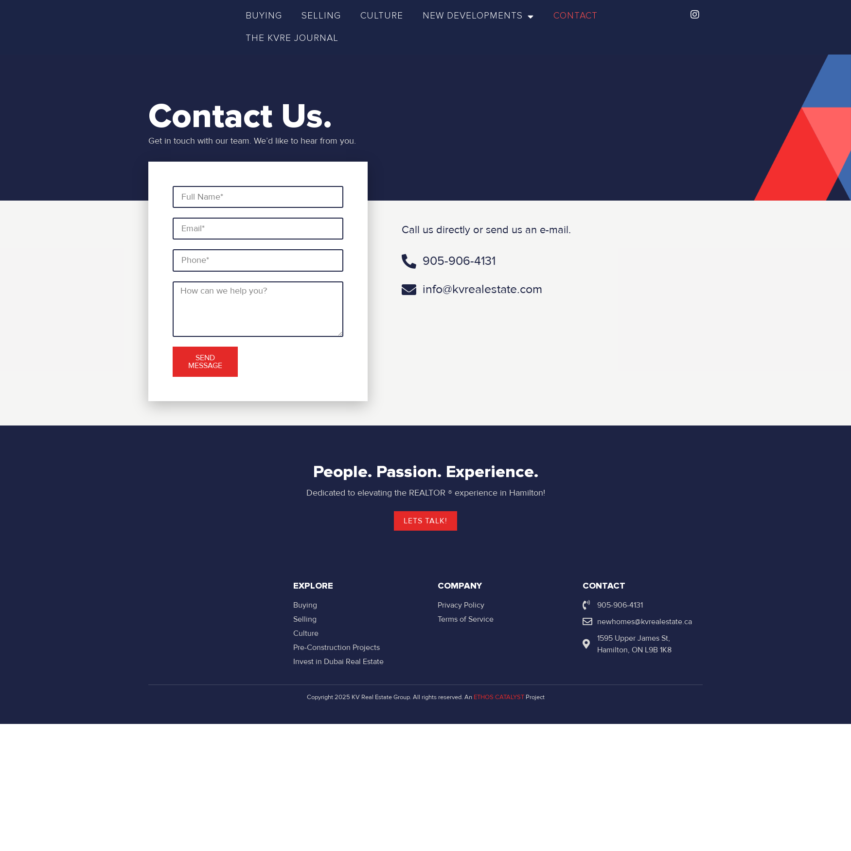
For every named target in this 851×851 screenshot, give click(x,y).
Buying (264, 15)
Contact (575, 15)
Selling (321, 15)
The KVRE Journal (292, 38)
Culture (381, 15)
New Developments (478, 16)
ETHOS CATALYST (499, 697)
